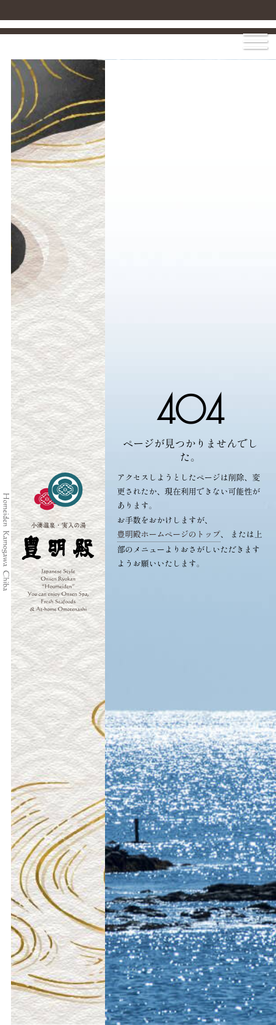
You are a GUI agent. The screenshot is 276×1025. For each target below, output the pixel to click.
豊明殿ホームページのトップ (168, 534)
